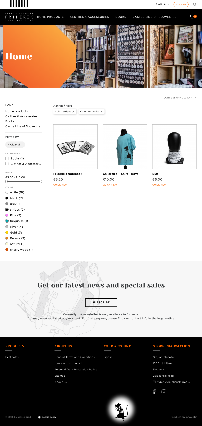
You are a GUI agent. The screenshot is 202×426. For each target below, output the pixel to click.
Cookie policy (49, 417)
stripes (17, 209)
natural (17, 244)
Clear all (14, 144)
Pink (15, 215)
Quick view (60, 184)
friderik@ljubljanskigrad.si (173, 382)
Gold (16, 232)
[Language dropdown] (162, 4)
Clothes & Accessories (89, 17)
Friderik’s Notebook (67, 174)
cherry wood (21, 249)
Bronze (17, 238)
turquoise (19, 221)
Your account (117, 346)
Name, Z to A (186, 97)
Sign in (181, 4)
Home (9, 105)
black (16, 198)
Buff (155, 174)
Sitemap (60, 375)
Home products (50, 17)
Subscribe (101, 302)
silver (16, 226)
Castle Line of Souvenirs (154, 17)
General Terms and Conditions (75, 357)
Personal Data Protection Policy (76, 369)
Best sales (12, 357)
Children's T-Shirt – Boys (120, 174)
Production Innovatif (184, 417)
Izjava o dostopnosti (68, 363)
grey (16, 204)
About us (61, 382)
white (17, 192)
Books (120, 17)
